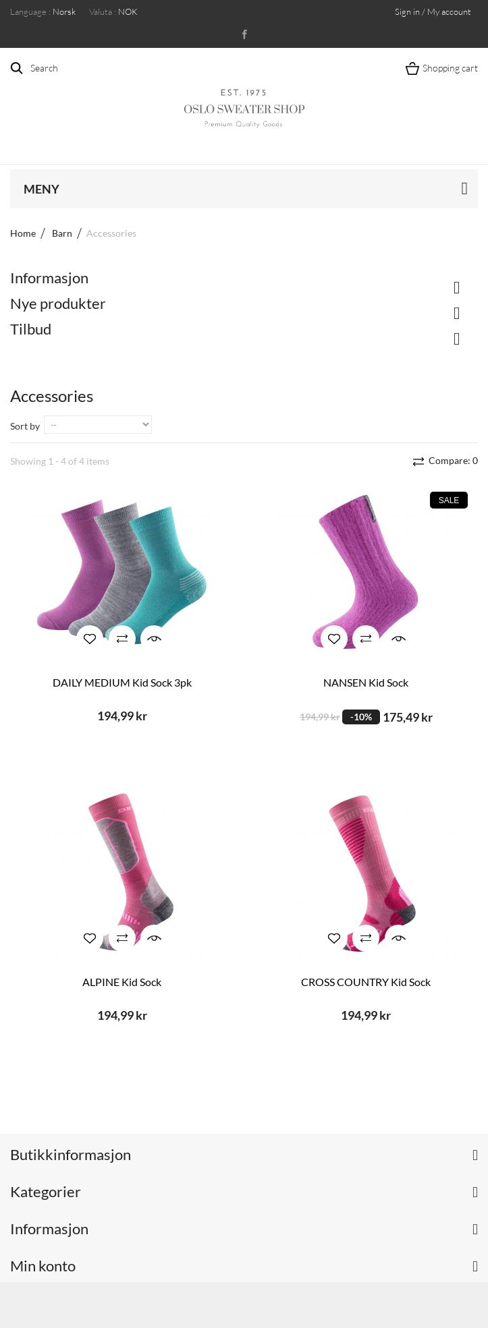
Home (23, 233)
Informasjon (49, 277)
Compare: (452, 460)
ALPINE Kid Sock (121, 981)
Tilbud (30, 329)
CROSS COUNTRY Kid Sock (366, 981)
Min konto (43, 1266)
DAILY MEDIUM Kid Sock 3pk (122, 682)
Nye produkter (58, 303)
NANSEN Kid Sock (365, 682)
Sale (449, 500)
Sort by (25, 426)
